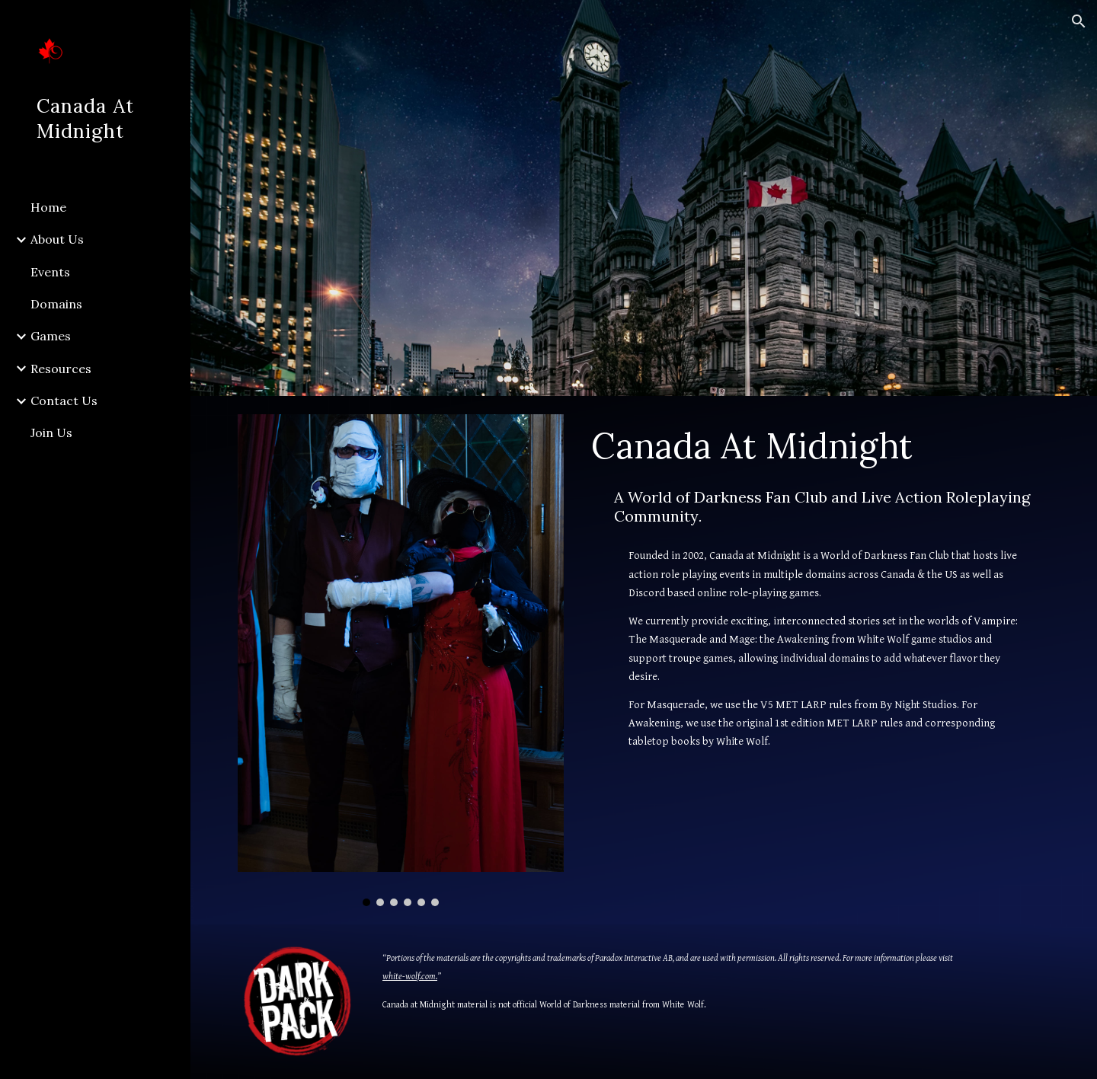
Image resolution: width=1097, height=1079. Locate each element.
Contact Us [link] (64, 400)
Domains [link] (56, 303)
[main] (818, 445)
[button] (1078, 21)
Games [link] (50, 335)
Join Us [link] (51, 432)
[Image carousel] (401, 660)
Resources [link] (60, 368)
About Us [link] (57, 239)
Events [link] (50, 271)
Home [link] (48, 207)
